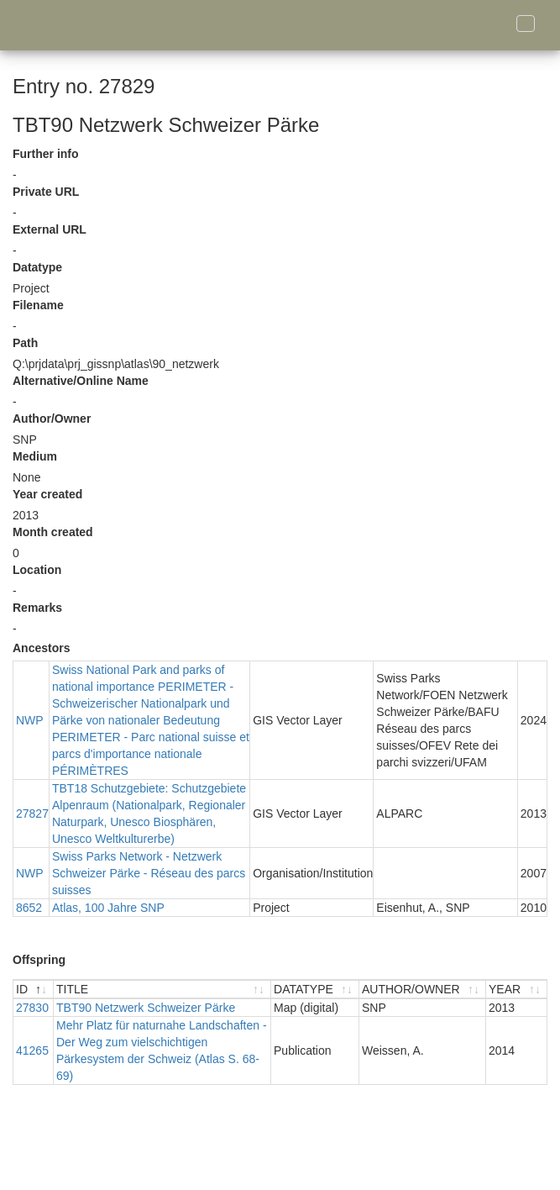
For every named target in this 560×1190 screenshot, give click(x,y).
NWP (30, 720)
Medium (35, 456)
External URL (49, 229)
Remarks (37, 607)
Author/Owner (52, 418)
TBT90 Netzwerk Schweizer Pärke (145, 1007)
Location (37, 570)
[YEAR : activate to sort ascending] (516, 989)
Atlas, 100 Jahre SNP (108, 907)
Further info (46, 154)
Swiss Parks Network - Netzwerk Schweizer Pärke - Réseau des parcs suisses (148, 873)
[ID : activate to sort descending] (33, 989)
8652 (29, 907)
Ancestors (41, 648)
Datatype (37, 267)
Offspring (39, 959)
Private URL (46, 191)
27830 (32, 1007)
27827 (32, 813)
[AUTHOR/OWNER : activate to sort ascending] (422, 989)
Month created (53, 532)
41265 (32, 1050)
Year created (47, 494)
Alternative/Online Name (81, 380)
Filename (38, 305)
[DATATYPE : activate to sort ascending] (315, 989)
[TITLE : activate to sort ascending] (162, 989)
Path (25, 343)
